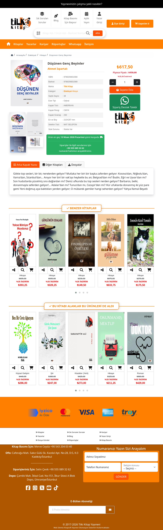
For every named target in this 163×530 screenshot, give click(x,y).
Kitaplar (18, 44)
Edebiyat (32, 55)
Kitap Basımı (105, 440)
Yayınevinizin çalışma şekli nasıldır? (81, 4)
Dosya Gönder (43, 440)
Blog (70, 436)
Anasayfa (20, 55)
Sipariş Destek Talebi (125, 102)
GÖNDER (121, 476)
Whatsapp (75, 44)
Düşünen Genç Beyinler (60, 55)
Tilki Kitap (68, 86)
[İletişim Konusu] (139, 467)
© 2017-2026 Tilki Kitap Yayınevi (81, 524)
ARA (98, 33)
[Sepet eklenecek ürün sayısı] (125, 82)
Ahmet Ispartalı (57, 68)
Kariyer (44, 44)
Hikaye (43, 55)
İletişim (89, 44)
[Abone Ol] (110, 510)
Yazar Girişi (105, 436)
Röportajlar (59, 44)
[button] (76, 292)
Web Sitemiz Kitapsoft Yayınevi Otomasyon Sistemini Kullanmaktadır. (81, 527)
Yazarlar (31, 44)
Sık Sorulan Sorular (76, 432)
